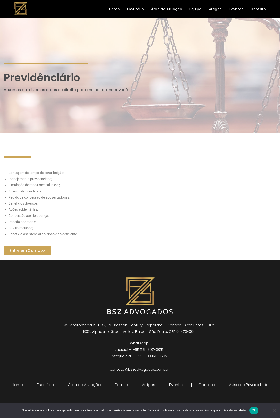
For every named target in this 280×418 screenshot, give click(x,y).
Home (17, 385)
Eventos (176, 385)
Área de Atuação (84, 385)
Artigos (148, 385)
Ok (254, 410)
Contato (206, 385)
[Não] (273, 410)
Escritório (45, 385)
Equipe (121, 385)
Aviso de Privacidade (249, 385)
